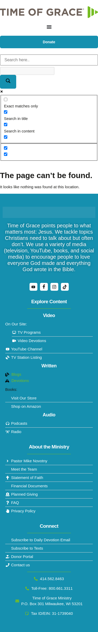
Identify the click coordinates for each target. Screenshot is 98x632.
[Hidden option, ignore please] (5, 148)
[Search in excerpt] (5, 137)
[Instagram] (54, 287)
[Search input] (49, 59)
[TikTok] (65, 287)
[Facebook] (44, 287)
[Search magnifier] (8, 82)
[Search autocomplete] (27, 71)
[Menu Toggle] (49, 26)
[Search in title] (5, 112)
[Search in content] (5, 124)
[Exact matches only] (5, 99)
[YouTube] (33, 287)
